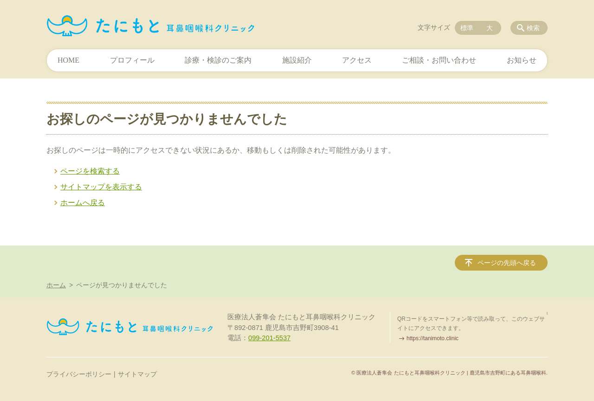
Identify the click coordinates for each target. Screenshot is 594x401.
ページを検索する (90, 171)
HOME (68, 60)
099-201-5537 (269, 338)
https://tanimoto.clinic (432, 338)
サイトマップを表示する (101, 187)
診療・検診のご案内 (218, 60)
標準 (466, 28)
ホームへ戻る (82, 203)
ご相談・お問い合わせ (439, 60)
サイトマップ (137, 374)
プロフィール (132, 60)
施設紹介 (297, 60)
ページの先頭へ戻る (507, 262)
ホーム (56, 285)
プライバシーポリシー (78, 374)
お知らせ (521, 60)
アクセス (357, 60)
